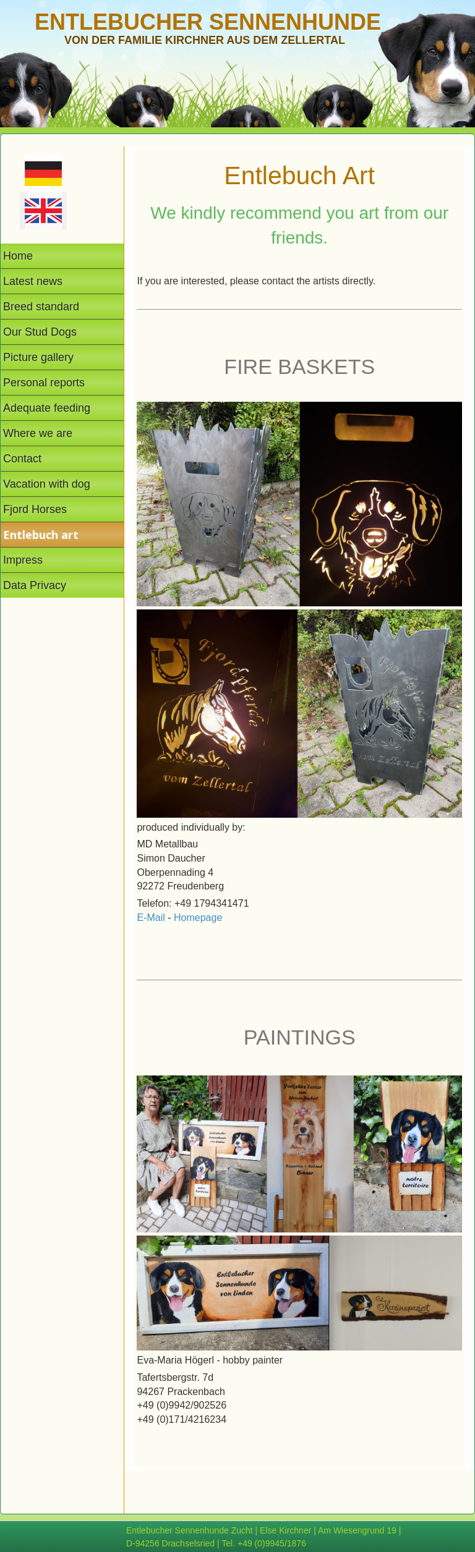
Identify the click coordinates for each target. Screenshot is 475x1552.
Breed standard (41, 306)
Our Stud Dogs (40, 332)
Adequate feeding (46, 408)
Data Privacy (34, 585)
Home (18, 256)
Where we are (37, 433)
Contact (22, 458)
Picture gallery (38, 357)
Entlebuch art (41, 534)
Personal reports (44, 382)
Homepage (198, 917)
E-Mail (151, 917)
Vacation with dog (46, 484)
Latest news (32, 281)
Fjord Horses (35, 509)
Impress (23, 560)
